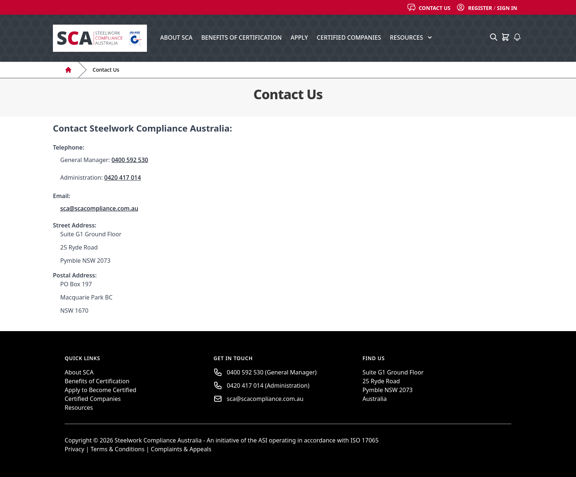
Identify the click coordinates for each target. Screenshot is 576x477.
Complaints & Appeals (181, 449)
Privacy (74, 449)
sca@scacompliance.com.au (99, 208)
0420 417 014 (122, 177)
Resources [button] (411, 37)
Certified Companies (349, 37)
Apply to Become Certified (100, 390)
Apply (299, 37)
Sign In (507, 7)
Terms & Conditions (118, 449)
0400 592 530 (129, 160)
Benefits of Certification (241, 37)
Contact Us (435, 7)
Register (480, 7)
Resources (79, 408)
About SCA (176, 37)
